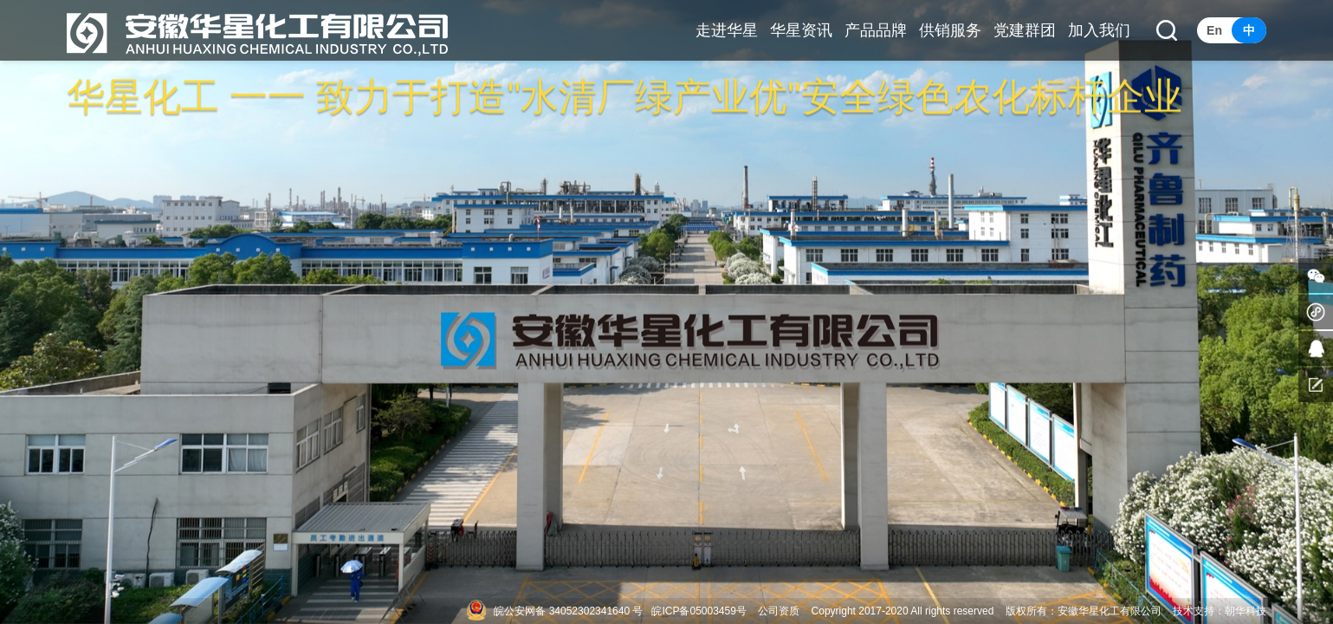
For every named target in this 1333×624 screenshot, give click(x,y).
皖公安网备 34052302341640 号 (568, 611)
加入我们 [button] (1099, 30)
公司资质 (778, 611)
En (1214, 30)
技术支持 (1193, 611)
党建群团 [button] (1024, 30)
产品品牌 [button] (875, 30)
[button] (1166, 30)
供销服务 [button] (950, 30)
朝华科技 (1245, 611)
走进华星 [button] (727, 30)
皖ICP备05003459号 (698, 611)
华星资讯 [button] (801, 30)
